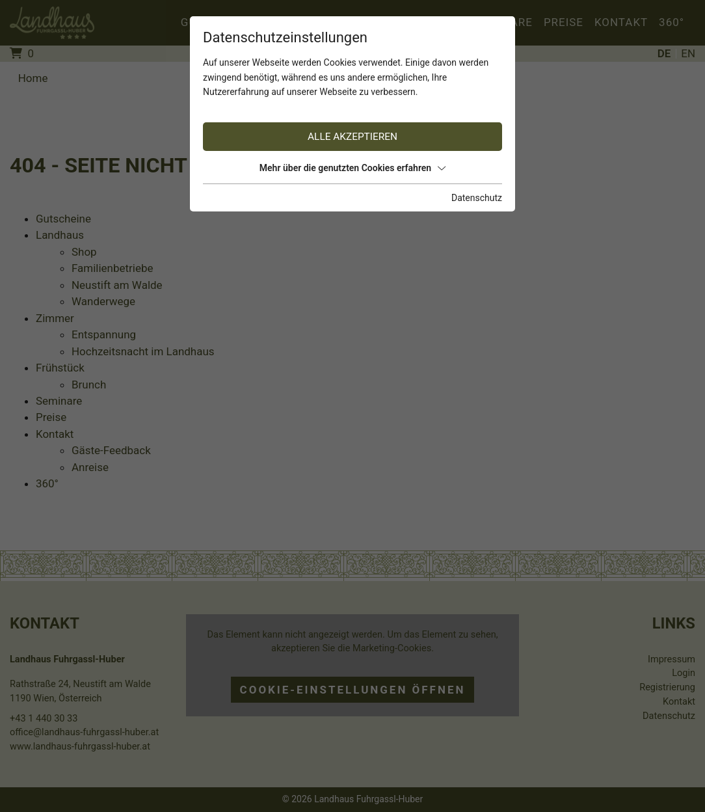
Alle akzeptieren (352, 136)
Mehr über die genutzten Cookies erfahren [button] (352, 168)
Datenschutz (476, 198)
